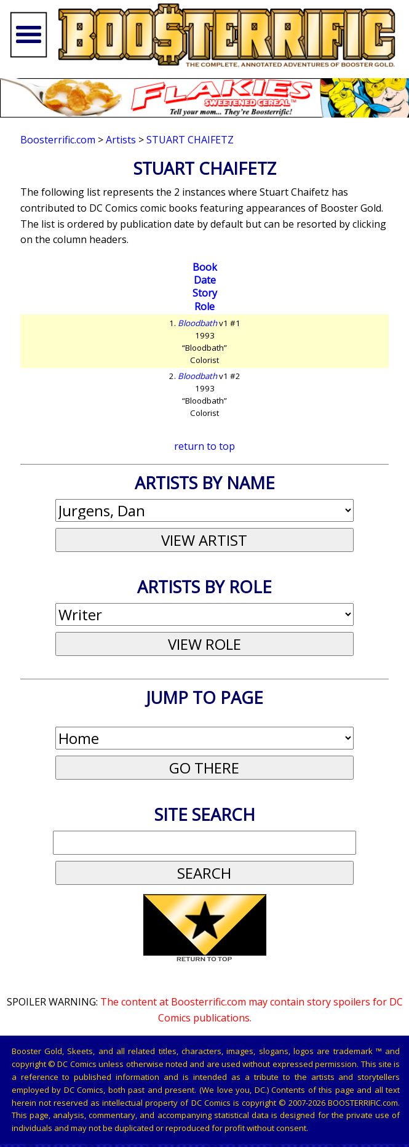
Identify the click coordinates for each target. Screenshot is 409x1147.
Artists (121, 139)
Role (204, 306)
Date (205, 280)
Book (205, 267)
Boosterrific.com (57, 139)
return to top (204, 446)
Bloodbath (197, 323)
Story (205, 293)
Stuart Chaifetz (190, 139)
